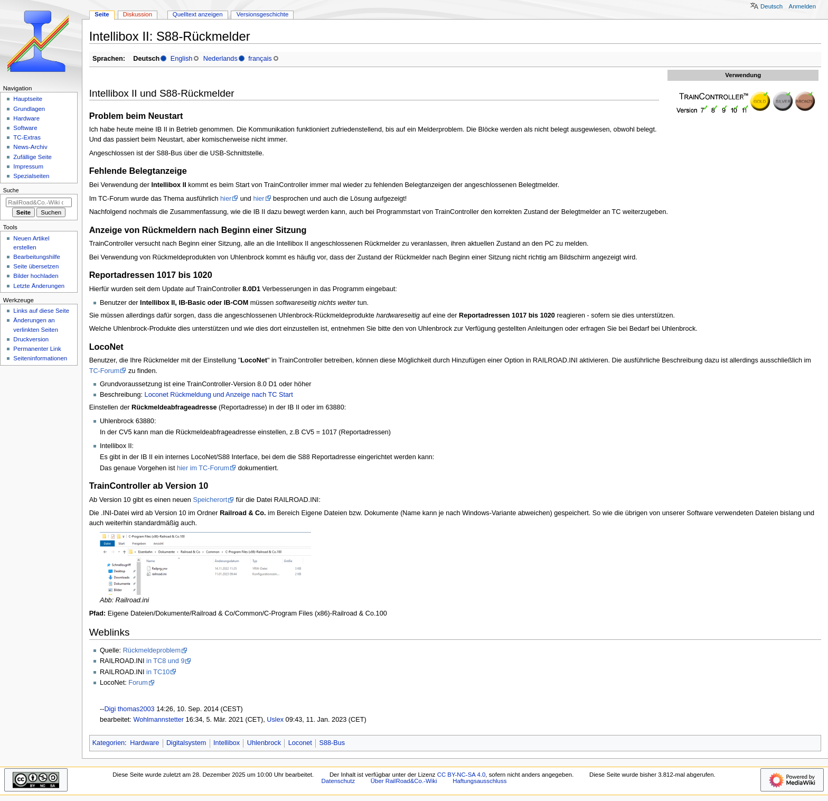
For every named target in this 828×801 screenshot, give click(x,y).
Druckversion (31, 339)
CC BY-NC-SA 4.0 (461, 774)
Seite (102, 14)
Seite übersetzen (36, 266)
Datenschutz (338, 781)
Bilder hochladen (35, 276)
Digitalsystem (186, 743)
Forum (138, 682)
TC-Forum (104, 371)
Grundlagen (29, 109)
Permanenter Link (37, 349)
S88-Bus (332, 743)
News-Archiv (30, 147)
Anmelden (802, 6)
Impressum (28, 166)
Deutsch (771, 6)
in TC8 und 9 (165, 661)
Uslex (275, 719)
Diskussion (137, 14)
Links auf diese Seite (41, 311)
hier (225, 198)
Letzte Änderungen (38, 286)
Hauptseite (27, 99)
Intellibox (226, 743)
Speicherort (210, 500)
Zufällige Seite (32, 157)
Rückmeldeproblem (152, 650)
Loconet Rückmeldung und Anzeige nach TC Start (219, 394)
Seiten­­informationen (40, 358)
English (182, 58)
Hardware (144, 743)
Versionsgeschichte (263, 14)
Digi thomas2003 (129, 709)
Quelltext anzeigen (198, 14)
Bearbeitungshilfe (36, 257)
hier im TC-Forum (203, 468)
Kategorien (108, 743)
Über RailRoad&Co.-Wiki (404, 781)
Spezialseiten (31, 176)
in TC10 (158, 672)
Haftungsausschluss (479, 781)
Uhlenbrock (264, 743)
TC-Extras (27, 137)
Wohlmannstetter (158, 719)
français (259, 58)
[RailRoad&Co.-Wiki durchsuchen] (39, 202)
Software (25, 128)
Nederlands (220, 58)
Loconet (300, 743)
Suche (11, 190)
